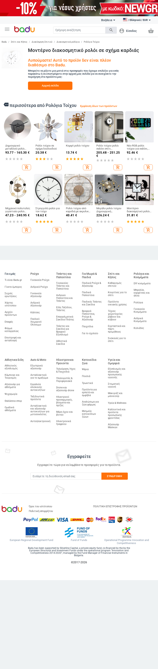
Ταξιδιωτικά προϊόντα (37, 398)
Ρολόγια (138, 302)
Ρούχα (34, 273)
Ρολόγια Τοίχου (92, 42)
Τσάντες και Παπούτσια (64, 275)
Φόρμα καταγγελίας (12, 330)
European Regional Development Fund (31, 540)
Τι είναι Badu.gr (13, 280)
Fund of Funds (79, 540)
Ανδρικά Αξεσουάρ (36, 304)
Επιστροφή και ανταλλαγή (13, 339)
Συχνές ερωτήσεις (11, 295)
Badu (4, 42)
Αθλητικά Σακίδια (61, 342)
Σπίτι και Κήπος (19, 42)
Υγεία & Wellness (117, 403)
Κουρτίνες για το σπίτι (117, 294)
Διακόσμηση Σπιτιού (42, 42)
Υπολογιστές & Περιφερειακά (64, 379)
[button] (7, 29)
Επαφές (9, 321)
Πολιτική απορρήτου (41, 511)
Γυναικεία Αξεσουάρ (36, 295)
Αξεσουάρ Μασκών (113, 426)
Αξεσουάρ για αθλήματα (12, 386)
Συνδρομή (114, 476)
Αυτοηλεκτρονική (40, 421)
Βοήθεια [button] (108, 20)
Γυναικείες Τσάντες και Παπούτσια (62, 286)
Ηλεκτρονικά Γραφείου (63, 423)
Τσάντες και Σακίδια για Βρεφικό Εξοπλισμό (62, 330)
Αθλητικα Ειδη (14, 359)
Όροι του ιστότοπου (40, 506)
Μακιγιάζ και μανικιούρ (115, 395)
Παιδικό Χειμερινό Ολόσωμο (36, 322)
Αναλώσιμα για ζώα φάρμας (90, 403)
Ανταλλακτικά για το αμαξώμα (39, 376)
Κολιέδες (139, 328)
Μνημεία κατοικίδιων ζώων (89, 414)
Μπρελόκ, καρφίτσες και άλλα (142, 293)
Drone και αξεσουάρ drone (65, 389)
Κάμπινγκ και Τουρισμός (12, 376)
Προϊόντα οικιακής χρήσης (117, 303)
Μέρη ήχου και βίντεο (64, 413)
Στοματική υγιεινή (114, 385)
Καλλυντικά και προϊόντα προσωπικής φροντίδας (117, 413)
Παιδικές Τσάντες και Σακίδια (92, 303)
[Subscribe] (65, 476)
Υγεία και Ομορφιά (114, 361)
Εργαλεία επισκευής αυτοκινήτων (37, 387)
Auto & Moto (38, 359)
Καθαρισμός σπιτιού (114, 284)
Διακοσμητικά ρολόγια (68, 42)
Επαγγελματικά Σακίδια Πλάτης (65, 318)
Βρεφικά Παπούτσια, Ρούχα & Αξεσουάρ (88, 315)
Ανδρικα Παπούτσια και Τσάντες (64, 298)
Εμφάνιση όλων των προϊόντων (98, 106)
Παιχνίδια (87, 326)
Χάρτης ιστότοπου (10, 304)
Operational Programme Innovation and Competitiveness (126, 542)
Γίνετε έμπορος (13, 286)
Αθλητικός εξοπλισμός (11, 367)
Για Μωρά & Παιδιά (89, 275)
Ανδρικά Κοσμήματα (140, 320)
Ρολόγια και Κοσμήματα (141, 275)
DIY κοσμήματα (142, 283)
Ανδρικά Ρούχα (39, 286)
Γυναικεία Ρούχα (39, 280)
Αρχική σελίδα (50, 85)
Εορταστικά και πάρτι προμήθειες (116, 329)
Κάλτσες (35, 312)
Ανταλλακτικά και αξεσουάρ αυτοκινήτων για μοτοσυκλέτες (39, 410)
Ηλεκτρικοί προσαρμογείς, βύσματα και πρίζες (64, 401)
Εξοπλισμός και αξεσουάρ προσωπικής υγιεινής (116, 373)
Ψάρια (85, 369)
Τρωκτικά (87, 383)
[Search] (79, 30)
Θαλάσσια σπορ (13, 401)
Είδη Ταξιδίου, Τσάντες (64, 309)
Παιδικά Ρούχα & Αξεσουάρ (91, 284)
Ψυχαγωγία (11, 394)
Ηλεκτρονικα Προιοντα (64, 361)
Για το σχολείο (90, 333)
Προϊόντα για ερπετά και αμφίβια (89, 392)
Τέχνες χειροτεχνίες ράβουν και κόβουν (115, 315)
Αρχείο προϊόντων (11, 313)
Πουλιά (86, 376)
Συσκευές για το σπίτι (117, 340)
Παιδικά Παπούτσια (88, 294)
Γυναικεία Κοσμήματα (140, 310)
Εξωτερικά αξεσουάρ (36, 367)
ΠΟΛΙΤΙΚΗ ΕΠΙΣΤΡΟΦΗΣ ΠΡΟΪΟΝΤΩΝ (115, 506)
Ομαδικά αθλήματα (10, 409)
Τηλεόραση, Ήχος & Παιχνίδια (65, 370)
